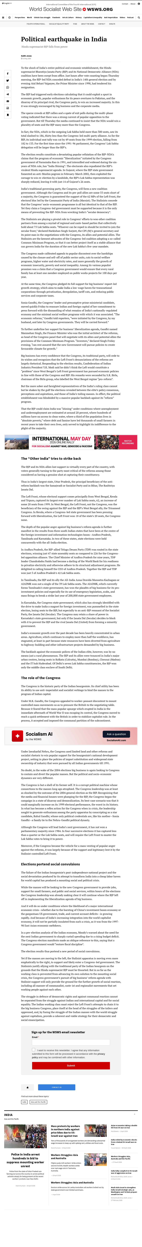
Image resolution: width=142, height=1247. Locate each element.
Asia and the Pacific (38, 1102)
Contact (125, 4)
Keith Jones (26, 55)
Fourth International (36, 24)
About (133, 4)
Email (35, 1037)
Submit (71, 1065)
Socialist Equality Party (59, 24)
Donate (112, 24)
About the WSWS (87, 24)
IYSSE (75, 24)
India (24, 1102)
